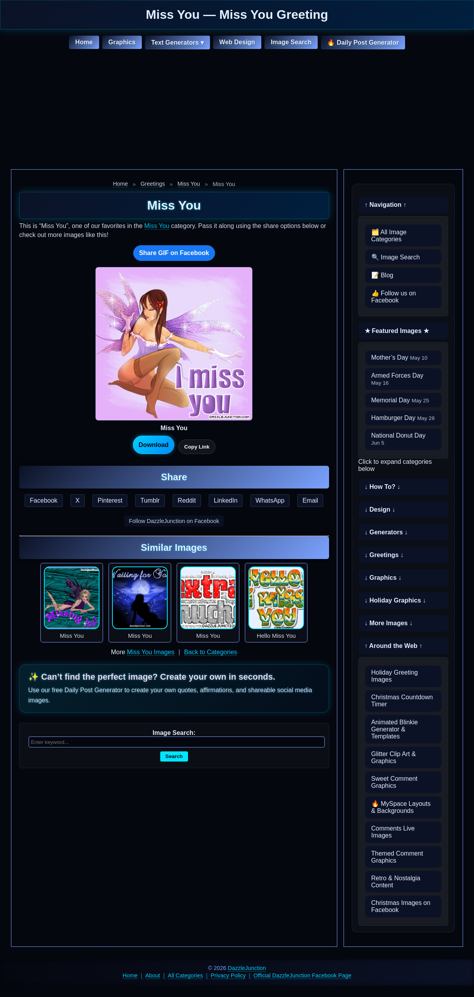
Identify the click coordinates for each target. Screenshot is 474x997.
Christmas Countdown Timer (402, 700)
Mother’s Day (399, 357)
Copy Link (196, 447)
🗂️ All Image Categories (389, 235)
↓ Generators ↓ (386, 532)
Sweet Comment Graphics (394, 782)
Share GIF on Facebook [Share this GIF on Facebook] (174, 253)
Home (83, 42)
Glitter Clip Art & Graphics (393, 757)
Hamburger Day (403, 417)
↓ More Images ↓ (389, 623)
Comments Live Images (393, 832)
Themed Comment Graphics (397, 857)
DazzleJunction (247, 968)
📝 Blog (382, 275)
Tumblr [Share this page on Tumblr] (149, 500)
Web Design (237, 42)
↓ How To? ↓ (382, 486)
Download (153, 445)
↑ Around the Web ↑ (394, 645)
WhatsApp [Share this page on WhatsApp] (269, 500)
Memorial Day (400, 400)
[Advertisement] (237, 110)
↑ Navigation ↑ (386, 204)
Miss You (188, 184)
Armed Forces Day (397, 379)
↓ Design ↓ (380, 509)
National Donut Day (398, 439)
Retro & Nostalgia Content (395, 881)
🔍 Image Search (395, 257)
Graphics (122, 42)
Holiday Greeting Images (394, 676)
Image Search (291, 42)
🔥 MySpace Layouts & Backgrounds (401, 807)
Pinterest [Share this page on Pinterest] (110, 500)
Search (174, 756)
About (152, 975)
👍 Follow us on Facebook (393, 297)
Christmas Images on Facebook (401, 906)
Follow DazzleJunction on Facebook (174, 521)
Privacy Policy (228, 975)
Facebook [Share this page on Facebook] (43, 500)
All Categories (185, 975)
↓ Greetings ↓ (384, 555)
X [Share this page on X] (78, 500)
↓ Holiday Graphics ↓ (395, 600)
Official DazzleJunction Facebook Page (302, 975)
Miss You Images (150, 652)
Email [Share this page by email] (310, 500)
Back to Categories (210, 652)
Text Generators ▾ (177, 42)
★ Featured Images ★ (397, 331)
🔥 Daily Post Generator (363, 42)
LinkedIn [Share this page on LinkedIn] (226, 500)
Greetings (153, 184)
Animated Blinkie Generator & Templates (394, 729)
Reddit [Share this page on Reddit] (187, 500)
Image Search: (174, 732)
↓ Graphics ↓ (383, 577)
